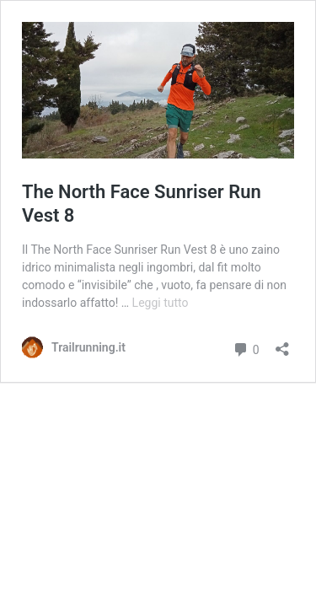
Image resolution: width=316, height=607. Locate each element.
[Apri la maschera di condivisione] (282, 343)
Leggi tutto (160, 302)
